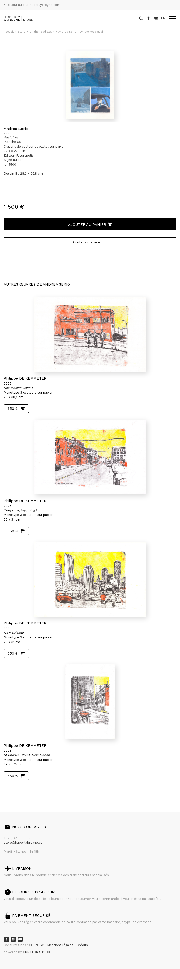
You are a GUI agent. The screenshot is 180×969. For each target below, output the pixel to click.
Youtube (20, 939)
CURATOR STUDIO (37, 952)
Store (21, 31)
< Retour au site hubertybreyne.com (32, 5)
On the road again (41, 31)
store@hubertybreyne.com (25, 842)
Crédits (82, 945)
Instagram (13, 939)
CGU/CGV (37, 945)
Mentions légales (60, 945)
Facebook (6, 939)
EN (163, 18)
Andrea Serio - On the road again (81, 31)
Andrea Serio (16, 128)
